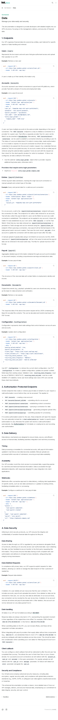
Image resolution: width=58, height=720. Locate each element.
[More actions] (56, 3)
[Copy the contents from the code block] (54, 66)
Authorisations (19, 424)
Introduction (23, 136)
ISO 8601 (36, 613)
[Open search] (52, 2)
